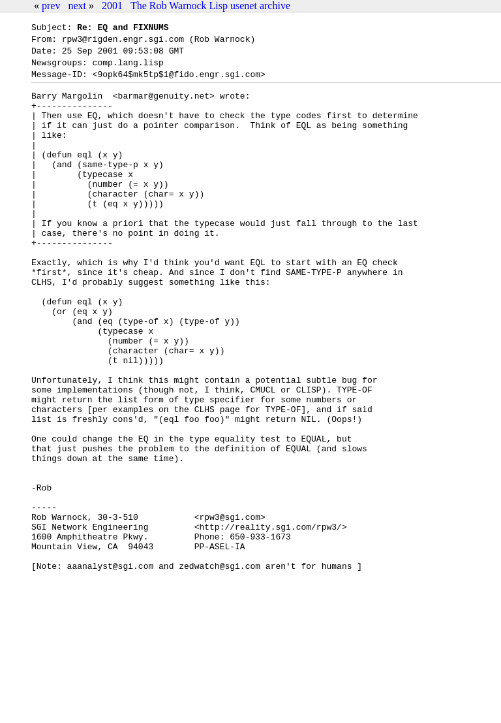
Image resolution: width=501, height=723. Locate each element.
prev (51, 5)
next (77, 5)
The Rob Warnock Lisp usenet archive (210, 5)
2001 (112, 5)
